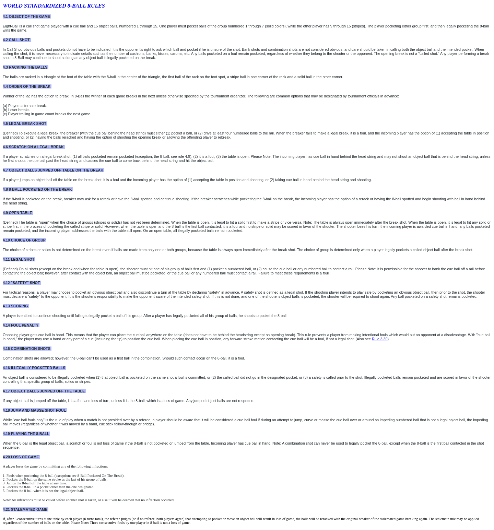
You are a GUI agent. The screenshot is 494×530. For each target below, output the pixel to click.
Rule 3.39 (380, 339)
